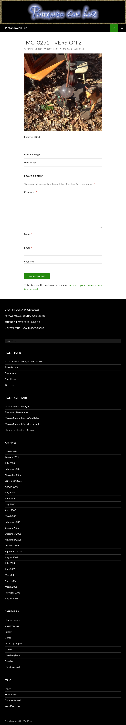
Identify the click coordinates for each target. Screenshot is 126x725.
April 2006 (10, 510)
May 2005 (10, 575)
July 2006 (10, 492)
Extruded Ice (11, 367)
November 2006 (13, 474)
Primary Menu (122, 28)
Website (29, 261)
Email (28, 247)
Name (28, 234)
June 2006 (10, 498)
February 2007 (12, 469)
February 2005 (12, 592)
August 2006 (11, 486)
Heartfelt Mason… (25, 429)
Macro (8, 649)
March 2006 (11, 516)
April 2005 (10, 580)
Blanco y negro (12, 620)
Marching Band (13, 655)
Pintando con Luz (16, 28)
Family (8, 631)
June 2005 (10, 569)
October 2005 (12, 545)
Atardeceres (22, 412)
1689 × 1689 (52, 49)
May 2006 (10, 504)
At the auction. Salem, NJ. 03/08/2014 (24, 361)
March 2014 (11, 451)
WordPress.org (12, 706)
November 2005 (13, 539)
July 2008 (10, 463)
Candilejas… (11, 379)
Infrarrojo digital (13, 643)
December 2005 (13, 533)
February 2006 (12, 522)
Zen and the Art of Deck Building (22, 322)
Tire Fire (9, 385)
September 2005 (13, 551)
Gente (8, 637)
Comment (30, 191)
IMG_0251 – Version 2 (73, 49)
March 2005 (11, 586)
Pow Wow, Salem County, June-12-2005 (25, 316)
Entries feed (11, 694)
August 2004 (11, 598)
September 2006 (13, 480)
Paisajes (9, 661)
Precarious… (11, 373)
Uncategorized (12, 667)
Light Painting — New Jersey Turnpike (24, 328)
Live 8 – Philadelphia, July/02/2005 (22, 310)
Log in (8, 688)
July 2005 (10, 563)
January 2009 (12, 457)
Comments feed (13, 700)
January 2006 (12, 527)
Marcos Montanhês (15, 418)
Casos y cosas (12, 625)
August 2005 (11, 557)
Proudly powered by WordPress (18, 721)
